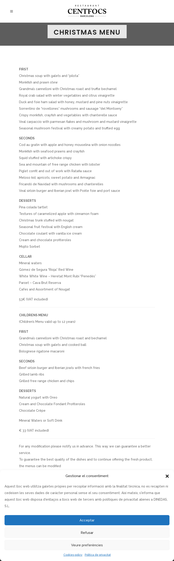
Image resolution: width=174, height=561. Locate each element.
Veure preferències (87, 545)
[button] (167, 476)
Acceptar (87, 520)
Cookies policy (72, 554)
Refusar (87, 533)
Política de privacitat (98, 554)
